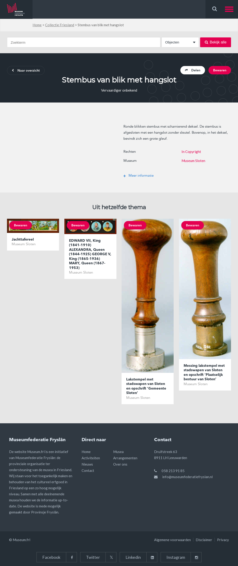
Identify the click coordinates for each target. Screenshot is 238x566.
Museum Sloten (193, 161)
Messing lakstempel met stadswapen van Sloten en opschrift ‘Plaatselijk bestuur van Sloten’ (204, 372)
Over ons (120, 464)
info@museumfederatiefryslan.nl (187, 477)
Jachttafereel (23, 240)
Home (37, 25)
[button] (231, 9)
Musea (118, 452)
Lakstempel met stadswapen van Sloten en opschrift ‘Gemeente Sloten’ (146, 386)
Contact (88, 470)
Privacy (223, 540)
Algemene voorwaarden (172, 540)
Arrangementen (125, 458)
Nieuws (87, 464)
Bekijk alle (216, 42)
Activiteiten (91, 458)
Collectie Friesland (59, 25)
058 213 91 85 (173, 471)
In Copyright (191, 151)
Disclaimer (204, 540)
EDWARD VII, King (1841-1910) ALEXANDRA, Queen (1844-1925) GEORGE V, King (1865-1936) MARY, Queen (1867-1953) (90, 254)
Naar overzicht (26, 70)
